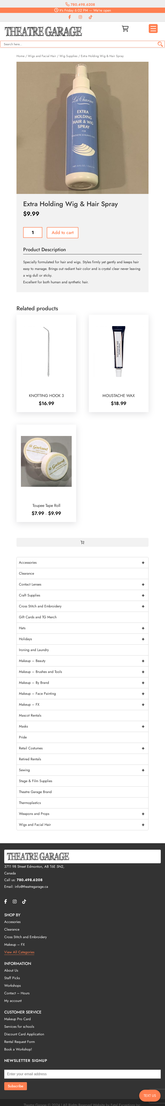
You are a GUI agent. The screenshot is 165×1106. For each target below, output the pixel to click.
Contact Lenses (83, 584)
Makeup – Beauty (83, 661)
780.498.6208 (80, 4)
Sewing (83, 770)
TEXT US (150, 1095)
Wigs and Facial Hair (42, 56)
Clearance (26, 573)
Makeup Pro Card (17, 1019)
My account (13, 1000)
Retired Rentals (30, 759)
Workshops (12, 985)
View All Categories (19, 952)
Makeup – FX (83, 704)
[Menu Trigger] (153, 28)
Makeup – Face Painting (83, 693)
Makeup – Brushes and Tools (83, 671)
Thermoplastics (30, 802)
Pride (23, 737)
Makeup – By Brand (83, 682)
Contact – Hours (16, 993)
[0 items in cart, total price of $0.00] (82, 542)
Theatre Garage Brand (35, 791)
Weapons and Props (83, 813)
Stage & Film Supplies (35, 780)
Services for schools (19, 1026)
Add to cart (62, 232)
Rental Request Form (19, 1041)
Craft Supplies (83, 595)
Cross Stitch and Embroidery (83, 606)
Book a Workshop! (18, 1049)
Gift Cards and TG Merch (38, 617)
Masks (83, 726)
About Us (11, 970)
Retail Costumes (83, 748)
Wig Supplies (68, 56)
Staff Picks (12, 978)
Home (20, 56)
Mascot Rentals (30, 715)
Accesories (12, 921)
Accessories (83, 562)
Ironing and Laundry (34, 649)
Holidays (83, 639)
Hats (83, 628)
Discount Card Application (24, 1034)
